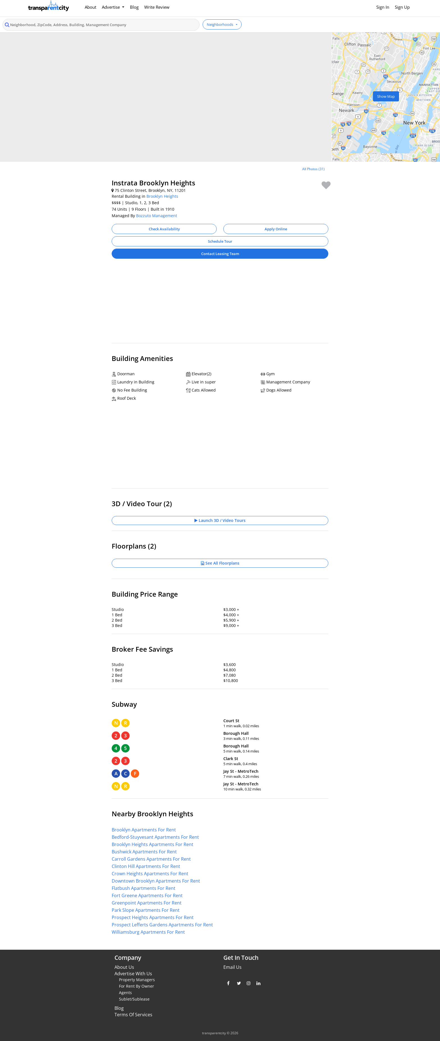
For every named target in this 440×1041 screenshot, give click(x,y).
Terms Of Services (133, 1015)
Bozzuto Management (156, 215)
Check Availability (164, 228)
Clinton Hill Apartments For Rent (146, 866)
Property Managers (137, 979)
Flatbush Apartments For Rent (143, 888)
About (90, 7)
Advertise (111, 7)
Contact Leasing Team (220, 253)
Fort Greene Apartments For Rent (147, 895)
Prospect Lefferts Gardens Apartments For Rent (162, 925)
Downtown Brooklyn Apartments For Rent (156, 881)
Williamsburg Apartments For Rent (148, 932)
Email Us (232, 967)
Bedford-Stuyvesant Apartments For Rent (155, 837)
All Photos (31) (313, 169)
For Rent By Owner (136, 986)
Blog (134, 7)
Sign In (382, 7)
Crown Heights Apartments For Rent (150, 873)
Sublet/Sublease (134, 999)
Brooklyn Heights (162, 196)
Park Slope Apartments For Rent (146, 910)
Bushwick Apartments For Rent (144, 852)
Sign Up (402, 7)
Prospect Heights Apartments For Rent (153, 917)
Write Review (156, 7)
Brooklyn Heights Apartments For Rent (152, 844)
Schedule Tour (220, 241)
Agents (125, 992)
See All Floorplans (220, 563)
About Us (124, 967)
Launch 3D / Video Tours (220, 520)
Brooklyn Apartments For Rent (144, 830)
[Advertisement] (220, 303)
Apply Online (276, 228)
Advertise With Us (133, 973)
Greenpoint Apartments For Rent (147, 903)
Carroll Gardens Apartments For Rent (151, 859)
